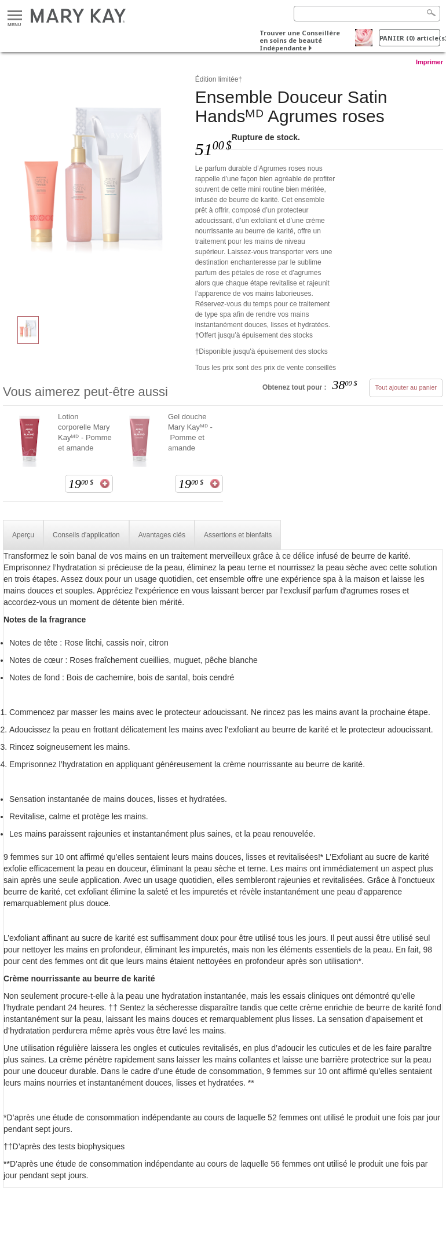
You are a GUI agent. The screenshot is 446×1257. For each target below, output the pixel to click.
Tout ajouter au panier (406, 387)
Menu (15, 15)
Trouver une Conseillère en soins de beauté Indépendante (299, 40)
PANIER (409, 38)
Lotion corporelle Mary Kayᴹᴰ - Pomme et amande (85, 432)
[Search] (367, 13)
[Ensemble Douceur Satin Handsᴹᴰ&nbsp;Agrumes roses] (95, 189)
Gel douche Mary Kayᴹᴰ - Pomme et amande (190, 432)
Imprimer (429, 61)
